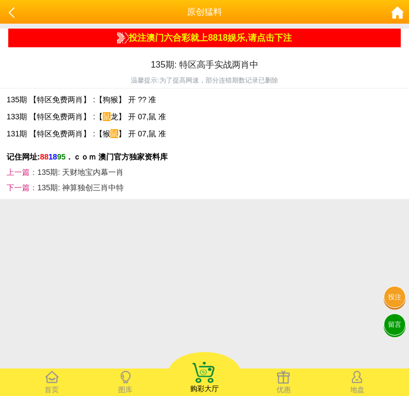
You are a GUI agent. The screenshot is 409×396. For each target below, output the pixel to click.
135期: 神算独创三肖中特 (80, 187)
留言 (394, 324)
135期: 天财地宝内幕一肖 (80, 172)
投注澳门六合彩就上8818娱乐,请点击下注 (204, 37)
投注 (394, 297)
